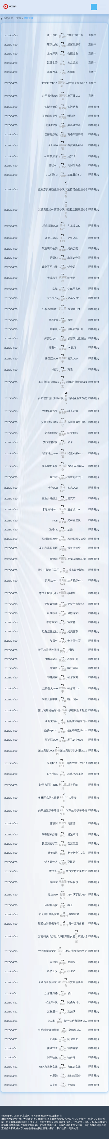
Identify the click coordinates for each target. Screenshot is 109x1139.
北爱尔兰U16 (49, 83)
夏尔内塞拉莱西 (48, 547)
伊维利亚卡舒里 (78, 710)
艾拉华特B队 (50, 442)
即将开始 (93, 106)
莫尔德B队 (75, 1029)
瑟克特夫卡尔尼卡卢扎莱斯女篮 (56, 936)
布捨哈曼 (72, 659)
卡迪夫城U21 (50, 509)
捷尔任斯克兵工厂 (48, 569)
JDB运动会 (51, 659)
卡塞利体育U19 (76, 422)
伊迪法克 (52, 1048)
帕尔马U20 (73, 688)
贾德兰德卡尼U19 (76, 763)
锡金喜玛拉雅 (50, 266)
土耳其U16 (73, 95)
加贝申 (54, 640)
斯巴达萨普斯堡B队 (75, 1020)
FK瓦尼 (71, 347)
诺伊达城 (52, 44)
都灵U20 (72, 358)
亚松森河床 (51, 603)
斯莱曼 (54, 329)
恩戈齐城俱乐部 (76, 558)
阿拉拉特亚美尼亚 (76, 871)
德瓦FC (53, 319)
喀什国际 (72, 668)
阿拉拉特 (72, 432)
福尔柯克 (72, 677)
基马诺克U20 (75, 739)
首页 (18, 18)
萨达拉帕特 (51, 432)
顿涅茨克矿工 (50, 843)
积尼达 (71, 971)
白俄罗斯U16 (75, 145)
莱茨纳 (71, 1011)
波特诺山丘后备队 (77, 189)
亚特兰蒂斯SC (75, 603)
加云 (70, 529)
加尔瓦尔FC (74, 174)
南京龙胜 (72, 62)
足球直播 (28, 18)
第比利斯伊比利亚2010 (73, 750)
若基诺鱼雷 (74, 257)
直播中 (92, 35)
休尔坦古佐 (74, 288)
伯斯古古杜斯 (75, 329)
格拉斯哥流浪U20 (76, 730)
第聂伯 (54, 257)
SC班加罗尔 (51, 156)
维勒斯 (71, 115)
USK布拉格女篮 (48, 1066)
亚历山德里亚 (50, 115)
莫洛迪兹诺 (74, 125)
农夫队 (54, 1084)
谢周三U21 (51, 237)
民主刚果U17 (75, 453)
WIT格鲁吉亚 (50, 410)
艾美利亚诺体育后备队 (51, 209)
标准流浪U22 (50, 225)
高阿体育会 (74, 165)
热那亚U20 (51, 358)
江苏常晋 (52, 62)
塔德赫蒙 (72, 1048)
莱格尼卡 (52, 1011)
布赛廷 (54, 1039)
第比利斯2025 (46, 750)
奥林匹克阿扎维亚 (48, 797)
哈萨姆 (71, 1057)
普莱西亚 (72, 843)
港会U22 (53, 487)
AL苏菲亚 (52, 613)
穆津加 (54, 558)
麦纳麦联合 (74, 1075)
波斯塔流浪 (51, 106)
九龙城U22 (73, 225)
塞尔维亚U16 (50, 453)
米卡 (70, 442)
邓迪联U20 (51, 739)
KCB (55, 520)
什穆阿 (54, 823)
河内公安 (72, 248)
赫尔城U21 (73, 509)
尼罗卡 (71, 156)
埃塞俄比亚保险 (76, 338)
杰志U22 (72, 487)
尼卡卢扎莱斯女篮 (48, 914)
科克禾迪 (72, 410)
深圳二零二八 (75, 35)
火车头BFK (73, 297)
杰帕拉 (71, 71)
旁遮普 (54, 668)
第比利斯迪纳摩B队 (49, 710)
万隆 (70, 319)
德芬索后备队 (50, 466)
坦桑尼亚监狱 (50, 631)
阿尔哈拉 (52, 1057)
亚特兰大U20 (50, 688)
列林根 (52, 1020)
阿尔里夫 (72, 1039)
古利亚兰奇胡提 (78, 398)
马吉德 (71, 823)
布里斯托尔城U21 (48, 381)
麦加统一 (72, 962)
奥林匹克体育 (76, 923)
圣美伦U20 (50, 730)
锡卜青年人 (51, 861)
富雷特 (71, 622)
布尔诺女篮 (74, 1066)
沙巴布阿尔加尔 (48, 784)
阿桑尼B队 (73, 1002)
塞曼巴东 (52, 71)
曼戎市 (54, 477)
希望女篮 (74, 914)
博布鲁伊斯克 (76, 569)
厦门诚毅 (52, 35)
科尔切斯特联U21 (76, 381)
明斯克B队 (51, 721)
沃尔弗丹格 (51, 993)
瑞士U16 (53, 145)
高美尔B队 (52, 125)
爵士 (70, 905)
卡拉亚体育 (74, 640)
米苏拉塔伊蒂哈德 (76, 810)
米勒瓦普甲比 (50, 699)
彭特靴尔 (72, 882)
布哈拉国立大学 (76, 538)
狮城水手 (52, 277)
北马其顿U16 (50, 95)
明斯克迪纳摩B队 (77, 721)
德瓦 (55, 369)
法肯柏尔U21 (75, 580)
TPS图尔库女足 (47, 950)
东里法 (54, 1075)
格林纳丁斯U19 (76, 894)
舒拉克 (53, 871)
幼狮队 (71, 277)
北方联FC (52, 174)
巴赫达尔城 (51, 134)
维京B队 (53, 852)
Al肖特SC (73, 613)
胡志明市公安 (50, 248)
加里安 (72, 797)
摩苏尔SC (52, 622)
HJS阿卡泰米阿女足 (75, 950)
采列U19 (52, 763)
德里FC (53, 165)
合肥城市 (72, 53)
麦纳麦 (71, 1084)
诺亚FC (53, 347)
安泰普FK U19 (49, 422)
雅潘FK (53, 529)
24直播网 (24, 1115)
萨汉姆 (71, 861)
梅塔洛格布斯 (75, 773)
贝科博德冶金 (50, 538)
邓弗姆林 (52, 677)
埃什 (70, 993)
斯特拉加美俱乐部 (48, 923)
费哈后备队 (76, 982)
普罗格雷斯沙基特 (48, 649)
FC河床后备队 (75, 466)
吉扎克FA (52, 297)
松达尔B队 (52, 1002)
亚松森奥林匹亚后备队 (51, 189)
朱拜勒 (54, 962)
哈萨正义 (52, 971)
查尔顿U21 (73, 309)
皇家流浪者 (74, 44)
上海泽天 (52, 53)
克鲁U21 (72, 237)
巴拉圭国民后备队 (77, 209)
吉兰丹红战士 (75, 477)
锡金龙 (71, 266)
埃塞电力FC (51, 338)
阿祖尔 (54, 882)
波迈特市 (72, 106)
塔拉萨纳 (72, 784)
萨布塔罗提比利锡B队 (51, 398)
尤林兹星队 (74, 520)
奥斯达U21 (51, 580)
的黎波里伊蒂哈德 (48, 810)
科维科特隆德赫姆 (48, 1029)
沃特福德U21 (50, 309)
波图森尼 (52, 773)
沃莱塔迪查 (74, 547)
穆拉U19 (53, 894)
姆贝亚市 (72, 631)
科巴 (71, 649)
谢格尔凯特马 (75, 134)
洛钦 (55, 288)
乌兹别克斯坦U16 (76, 83)
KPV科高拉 (51, 905)
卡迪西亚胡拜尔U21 (49, 982)
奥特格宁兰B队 (76, 852)
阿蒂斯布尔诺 (50, 834)
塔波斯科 (72, 834)
